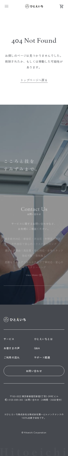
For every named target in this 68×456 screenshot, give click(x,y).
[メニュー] (6, 6)
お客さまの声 (12, 348)
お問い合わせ (34, 371)
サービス (9, 339)
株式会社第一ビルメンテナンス (45, 414)
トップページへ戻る (34, 80)
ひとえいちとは (43, 339)
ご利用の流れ (12, 357)
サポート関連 (42, 357)
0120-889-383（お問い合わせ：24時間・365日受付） (34, 399)
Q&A (37, 348)
